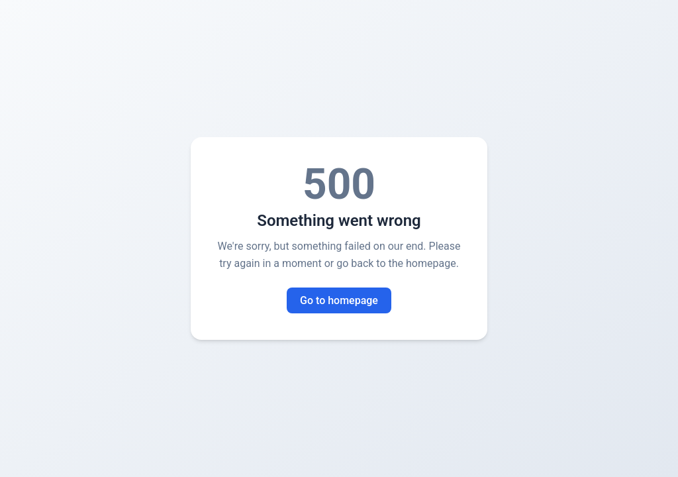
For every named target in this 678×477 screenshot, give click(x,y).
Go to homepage (339, 300)
